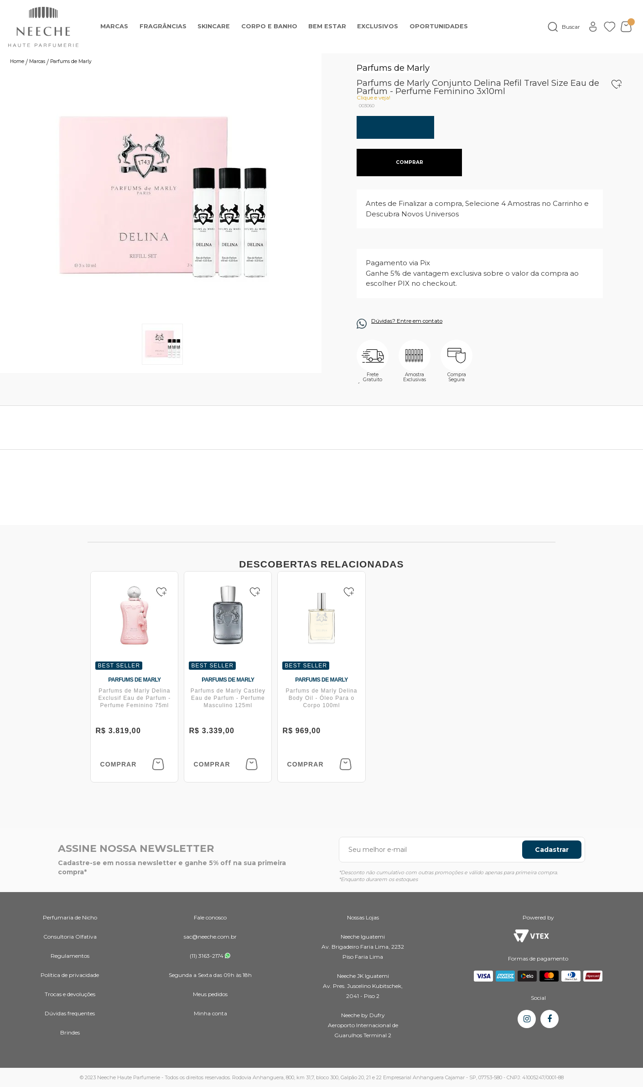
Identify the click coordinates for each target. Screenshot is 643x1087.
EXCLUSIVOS (377, 26)
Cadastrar (552, 849)
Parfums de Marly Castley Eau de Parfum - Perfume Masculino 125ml (228, 698)
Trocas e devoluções (70, 994)
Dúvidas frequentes (70, 1013)
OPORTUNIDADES (439, 26)
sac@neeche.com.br (210, 936)
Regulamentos (70, 955)
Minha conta (210, 1013)
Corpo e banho (269, 26)
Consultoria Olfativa (70, 936)
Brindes (70, 1032)
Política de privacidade (70, 974)
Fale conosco (210, 917)
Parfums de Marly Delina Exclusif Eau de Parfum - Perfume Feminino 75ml (134, 698)
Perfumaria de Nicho (70, 917)
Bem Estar (327, 26)
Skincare (213, 26)
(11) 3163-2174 (206, 955)
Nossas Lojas (363, 917)
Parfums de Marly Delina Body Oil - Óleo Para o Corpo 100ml (321, 698)
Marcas (114, 26)
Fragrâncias (163, 26)
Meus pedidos (210, 994)
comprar (409, 162)
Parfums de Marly (393, 68)
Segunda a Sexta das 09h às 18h (210, 974)
